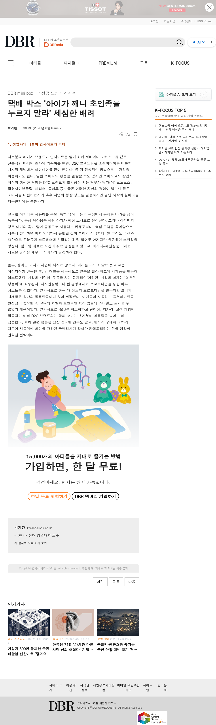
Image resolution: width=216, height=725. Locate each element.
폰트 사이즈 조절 (128, 134)
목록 (115, 581)
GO (203, 94)
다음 (131, 581)
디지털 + (71, 63)
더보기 (121, 133)
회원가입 (169, 21)
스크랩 (135, 134)
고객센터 (186, 21)
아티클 (35, 63)
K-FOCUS (180, 63)
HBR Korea (204, 21)
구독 (144, 63)
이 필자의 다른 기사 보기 (30, 543)
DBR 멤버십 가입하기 (95, 496)
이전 (100, 581)
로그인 (154, 21)
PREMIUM (108, 63)
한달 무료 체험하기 (49, 496)
